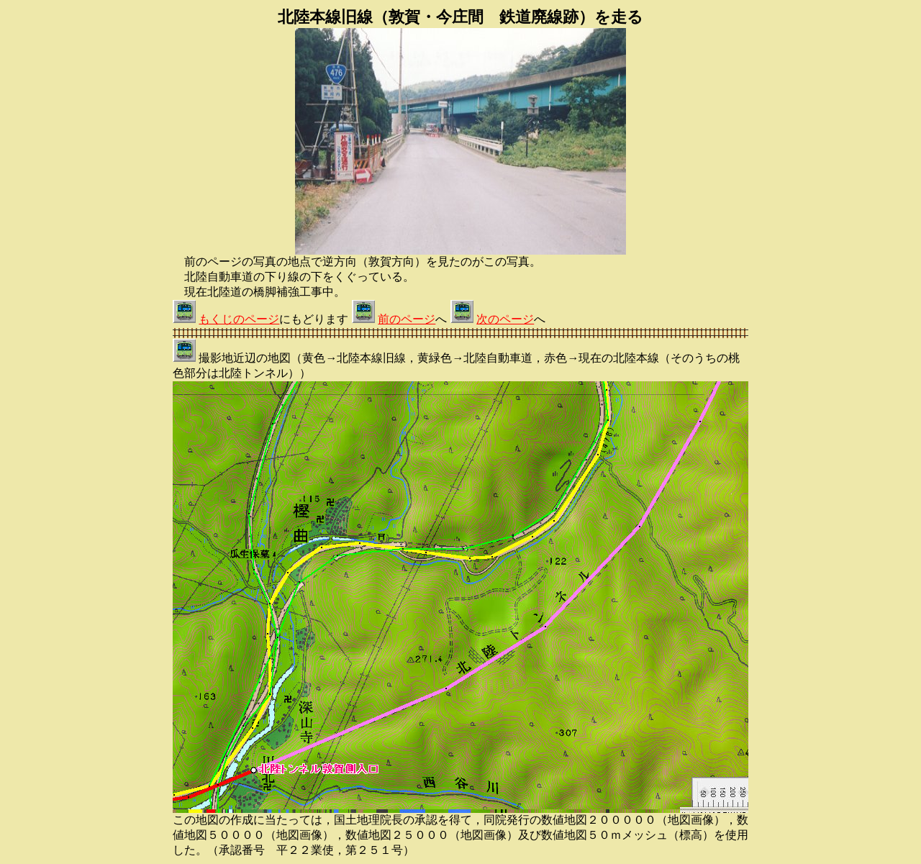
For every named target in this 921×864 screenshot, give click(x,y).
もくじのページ (239, 319)
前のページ (406, 319)
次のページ (505, 319)
